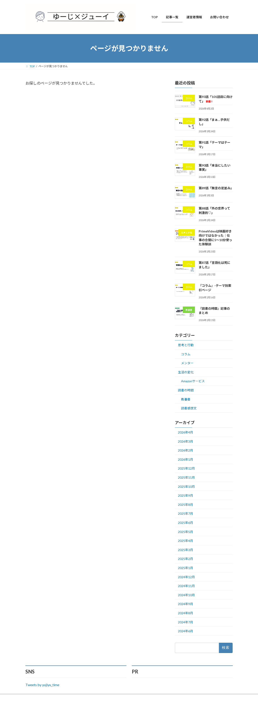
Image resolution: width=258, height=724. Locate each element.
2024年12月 (186, 577)
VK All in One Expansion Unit (158, 716)
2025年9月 (185, 495)
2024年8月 (185, 613)
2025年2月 (185, 559)
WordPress (105, 716)
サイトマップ (98, 698)
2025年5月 (185, 532)
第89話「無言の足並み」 (216, 188)
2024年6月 (185, 631)
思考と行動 (186, 345)
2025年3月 (185, 550)
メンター (187, 363)
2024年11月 (186, 586)
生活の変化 (186, 372)
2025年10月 (186, 486)
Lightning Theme (128, 716)
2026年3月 (185, 441)
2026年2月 (185, 450)
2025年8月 (185, 504)
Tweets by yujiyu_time (42, 685)
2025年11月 (186, 477)
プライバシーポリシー (67, 698)
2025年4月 (185, 541)
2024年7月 (185, 622)
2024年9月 (185, 604)
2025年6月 (185, 523)
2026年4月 (185, 432)
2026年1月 (185, 459)
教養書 (185, 399)
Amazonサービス (193, 381)
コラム (185, 354)
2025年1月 (185, 568)
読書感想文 (189, 408)
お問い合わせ (38, 698)
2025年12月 (186, 468)
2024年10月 (186, 595)
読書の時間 (186, 390)
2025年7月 (185, 514)
